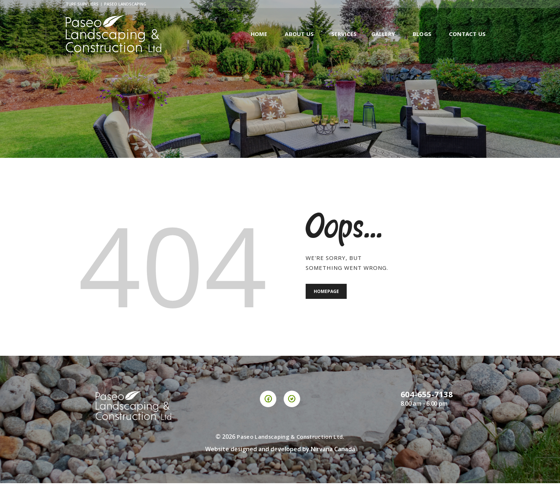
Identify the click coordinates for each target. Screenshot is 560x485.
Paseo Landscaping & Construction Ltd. (290, 438)
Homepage (327, 293)
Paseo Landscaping (125, 4)
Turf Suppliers (82, 4)
